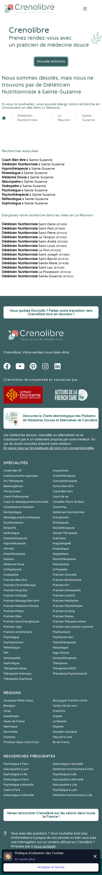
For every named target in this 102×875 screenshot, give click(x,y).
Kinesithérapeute (14, 553)
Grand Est (59, 710)
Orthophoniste (12, 569)
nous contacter (45, 846)
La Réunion (64, 118)
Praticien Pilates (13, 611)
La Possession (36, 272)
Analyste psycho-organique (20, 475)
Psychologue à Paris (15, 763)
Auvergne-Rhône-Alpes (18, 700)
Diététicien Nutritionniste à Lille (72, 795)
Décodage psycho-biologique (21, 517)
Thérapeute (60, 663)
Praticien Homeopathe (67, 590)
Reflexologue (11, 647)
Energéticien (61, 517)
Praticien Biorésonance (67, 579)
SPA (5, 652)
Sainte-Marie (35, 263)
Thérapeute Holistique (17, 673)
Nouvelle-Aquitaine (65, 731)
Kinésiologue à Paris (16, 779)
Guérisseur (59, 538)
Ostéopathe (11, 574)
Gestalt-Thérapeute (65, 533)
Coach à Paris (11, 789)
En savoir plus (25, 859)
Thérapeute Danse (15, 668)
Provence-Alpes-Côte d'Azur (21, 742)
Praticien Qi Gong (64, 611)
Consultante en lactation (18, 507)
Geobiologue (11, 533)
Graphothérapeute (15, 538)
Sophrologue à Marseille (68, 763)
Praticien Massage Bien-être (21, 600)
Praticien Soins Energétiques (21, 621)
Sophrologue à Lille (15, 774)
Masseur (8, 559)
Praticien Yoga (12, 626)
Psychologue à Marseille (18, 784)
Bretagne (9, 705)
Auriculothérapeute (65, 481)
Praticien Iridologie (15, 595)
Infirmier (8, 548)
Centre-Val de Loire (65, 705)
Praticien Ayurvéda (64, 574)
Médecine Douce (13, 564)
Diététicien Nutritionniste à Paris (73, 769)
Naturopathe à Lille (65, 784)
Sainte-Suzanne (88, 118)
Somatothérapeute (64, 658)
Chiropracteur (12, 491)
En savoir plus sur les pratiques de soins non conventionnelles (48, 448)
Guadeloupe (11, 716)
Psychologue (11, 637)
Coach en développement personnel (25, 501)
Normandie (10, 731)
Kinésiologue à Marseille (18, 795)
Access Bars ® (12, 470)
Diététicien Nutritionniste (27, 118)
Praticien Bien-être (15, 579)
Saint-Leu (33, 267)
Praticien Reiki (12, 616)
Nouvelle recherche (51, 61)
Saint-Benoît (35, 259)
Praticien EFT (61, 585)
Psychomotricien (63, 637)
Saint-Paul (33, 228)
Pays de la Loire (62, 737)
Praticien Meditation (65, 600)
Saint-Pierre (34, 233)
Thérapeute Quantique (17, 678)
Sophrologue (11, 663)
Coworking (59, 507)
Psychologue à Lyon (65, 789)
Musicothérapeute (64, 559)
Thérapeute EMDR (64, 668)
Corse (7, 710)
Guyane (57, 716)
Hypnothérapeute (14, 543)
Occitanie (9, 737)
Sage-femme (61, 652)
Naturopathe (61, 564)
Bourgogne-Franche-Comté (70, 700)
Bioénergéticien (13, 486)
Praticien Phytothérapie (67, 605)
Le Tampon (34, 237)
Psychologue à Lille (64, 774)
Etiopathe (9, 527)
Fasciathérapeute (64, 527)
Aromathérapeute (64, 475)
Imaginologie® (62, 543)
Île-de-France (61, 742)
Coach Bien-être (63, 491)
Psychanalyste (61, 632)
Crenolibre (12, 352)
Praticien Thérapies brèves (69, 621)
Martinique (10, 726)
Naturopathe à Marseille (68, 779)
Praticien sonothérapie (17, 632)
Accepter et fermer (51, 867)
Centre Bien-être (63, 486)
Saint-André (35, 241)
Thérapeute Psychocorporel (70, 673)
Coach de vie (60, 496)
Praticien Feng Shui (15, 590)
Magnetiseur (61, 553)
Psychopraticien (13, 642)
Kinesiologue (61, 548)
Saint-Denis (34, 224)
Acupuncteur (61, 470)
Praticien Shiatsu (63, 616)
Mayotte (58, 726)
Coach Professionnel (16, 496)
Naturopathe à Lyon (16, 769)
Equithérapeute (13, 522)
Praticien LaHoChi (64, 595)
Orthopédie (60, 569)
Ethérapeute (61, 522)
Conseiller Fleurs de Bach (68, 501)
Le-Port (31, 250)
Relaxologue (60, 647)
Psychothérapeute (64, 642)
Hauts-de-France (14, 721)
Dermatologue (12, 512)
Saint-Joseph (35, 254)
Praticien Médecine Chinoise (21, 605)
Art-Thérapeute (13, 481)
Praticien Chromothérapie (19, 585)
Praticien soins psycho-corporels (73, 626)
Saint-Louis (34, 246)
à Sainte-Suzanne (27, 160)
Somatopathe (11, 658)
